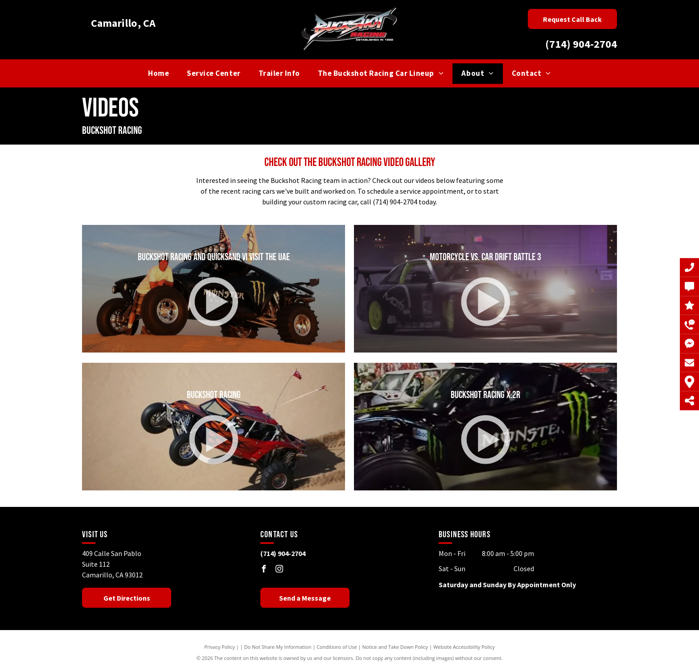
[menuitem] (158, 73)
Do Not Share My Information (278, 646)
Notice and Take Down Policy (395, 646)
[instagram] (279, 570)
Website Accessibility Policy (464, 646)
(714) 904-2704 (581, 44)
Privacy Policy (219, 646)
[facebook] (264, 570)
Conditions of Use (337, 646)
